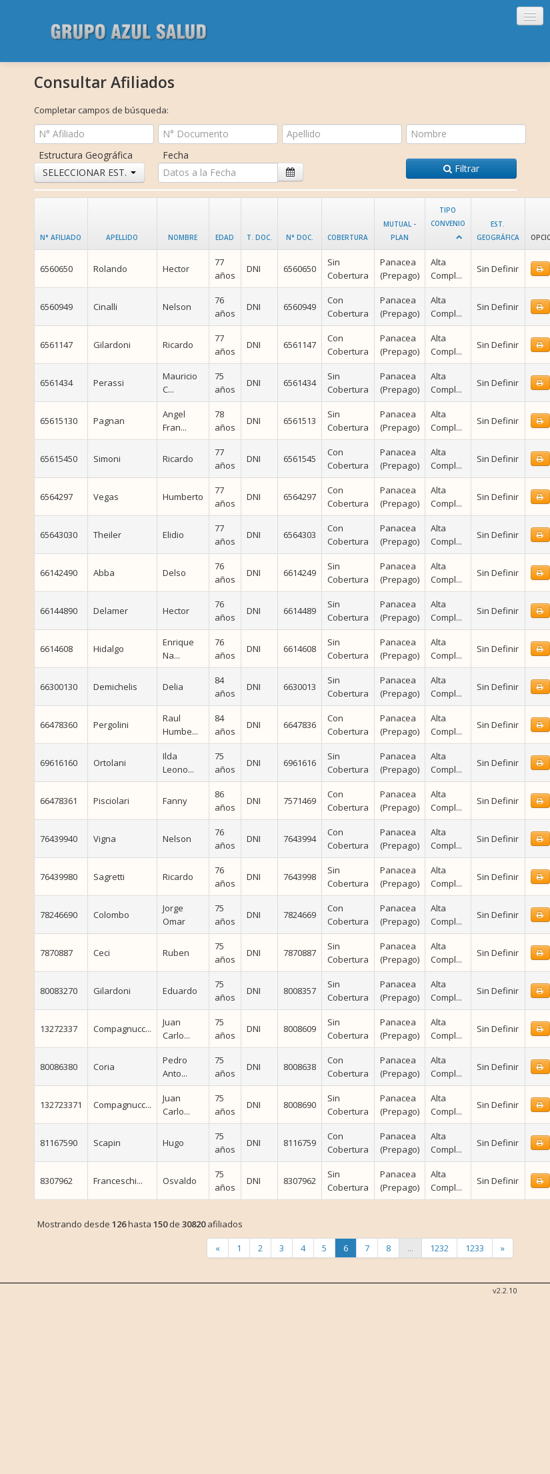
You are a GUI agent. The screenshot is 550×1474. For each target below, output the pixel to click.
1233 (474, 1248)
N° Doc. (299, 237)
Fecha (176, 155)
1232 (439, 1248)
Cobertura (347, 237)
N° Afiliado (60, 237)
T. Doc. (259, 237)
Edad (224, 237)
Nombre (182, 237)
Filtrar (461, 168)
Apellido (122, 237)
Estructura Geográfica (86, 155)
